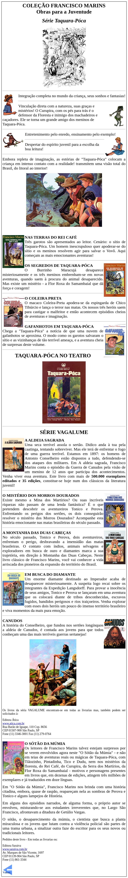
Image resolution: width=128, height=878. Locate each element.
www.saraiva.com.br (14, 849)
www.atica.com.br (13, 723)
